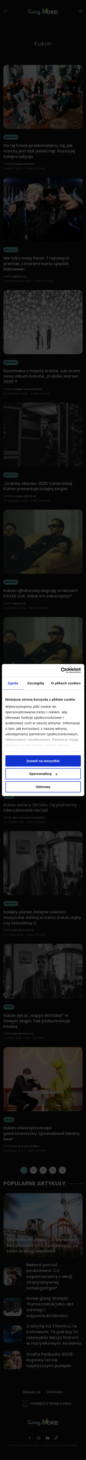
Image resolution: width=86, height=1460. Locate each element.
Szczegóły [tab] (35, 683)
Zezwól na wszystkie (43, 761)
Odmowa (43, 787)
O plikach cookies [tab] (66, 683)
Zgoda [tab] (13, 683)
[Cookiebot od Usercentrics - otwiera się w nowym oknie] (61, 670)
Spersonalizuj (43, 774)
